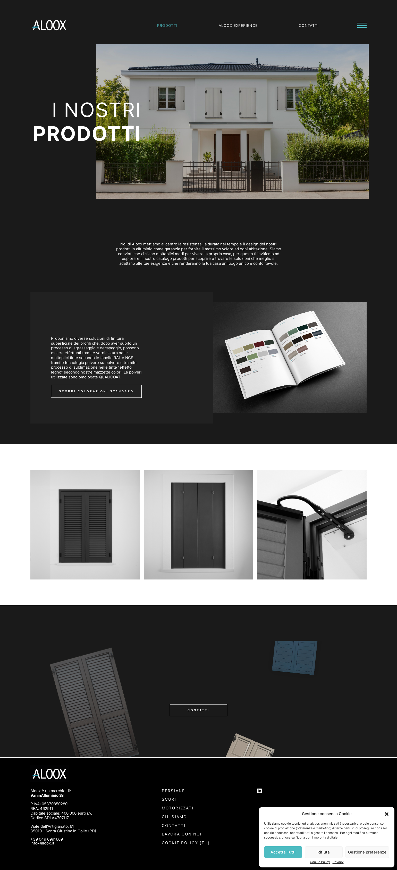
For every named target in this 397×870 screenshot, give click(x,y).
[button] (386, 813)
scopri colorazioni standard (96, 391)
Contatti (309, 25)
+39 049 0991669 (46, 839)
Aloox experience (238, 25)
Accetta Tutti (283, 852)
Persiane (173, 791)
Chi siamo (174, 817)
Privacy (338, 862)
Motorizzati (177, 808)
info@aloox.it (42, 843)
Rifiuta (323, 852)
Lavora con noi (181, 834)
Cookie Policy (320, 862)
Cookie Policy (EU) (186, 843)
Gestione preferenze (367, 852)
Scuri (169, 799)
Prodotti (167, 25)
